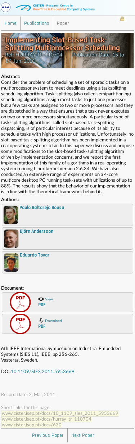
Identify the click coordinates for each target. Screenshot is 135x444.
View (45, 302)
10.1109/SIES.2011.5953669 (43, 372)
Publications (36, 23)
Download (50, 323)
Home (11, 23)
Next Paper (82, 435)
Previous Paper (48, 435)
